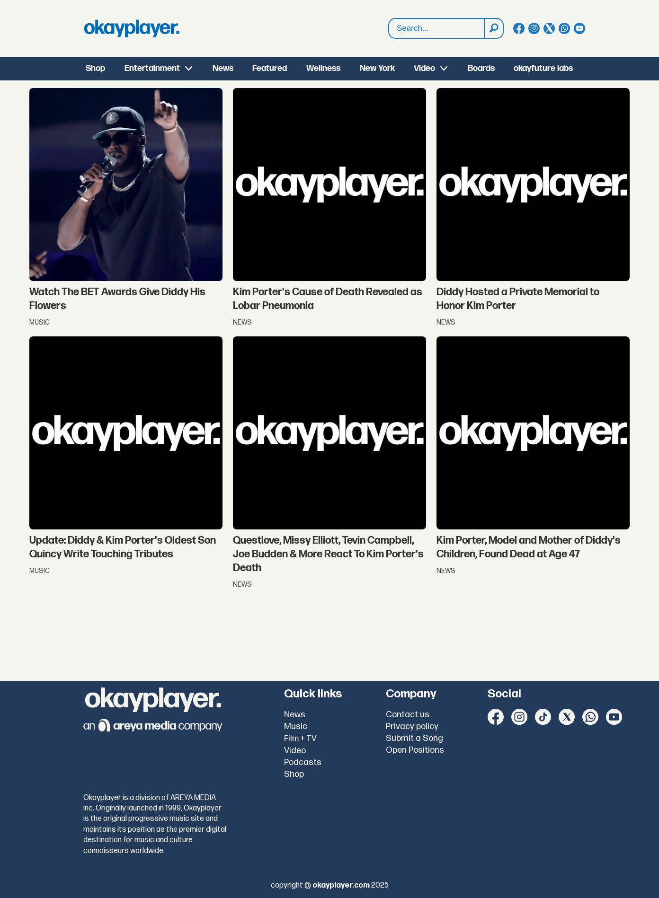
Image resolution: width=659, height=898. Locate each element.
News (223, 68)
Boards (481, 68)
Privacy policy (412, 726)
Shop (95, 68)
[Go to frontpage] (132, 28)
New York (377, 68)
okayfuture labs (543, 68)
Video (424, 68)
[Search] (493, 28)
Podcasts (302, 762)
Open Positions (415, 750)
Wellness (323, 68)
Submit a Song (414, 738)
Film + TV (300, 738)
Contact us (407, 715)
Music (295, 726)
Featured (269, 68)
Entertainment (152, 68)
